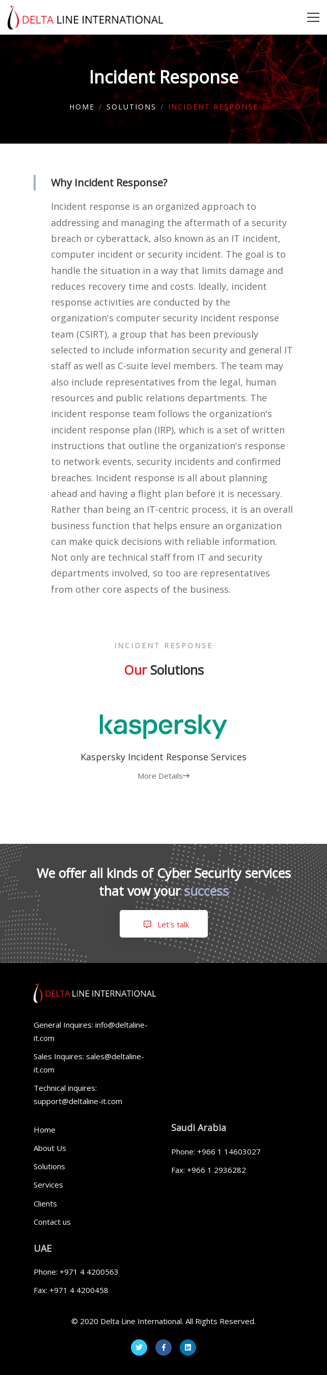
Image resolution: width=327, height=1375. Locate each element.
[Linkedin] (188, 1347)
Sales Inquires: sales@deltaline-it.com (89, 1063)
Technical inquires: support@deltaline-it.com (78, 1094)
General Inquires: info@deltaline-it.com (91, 1031)
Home (82, 107)
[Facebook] (163, 1347)
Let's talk (164, 924)
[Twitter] (139, 1347)
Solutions (131, 107)
